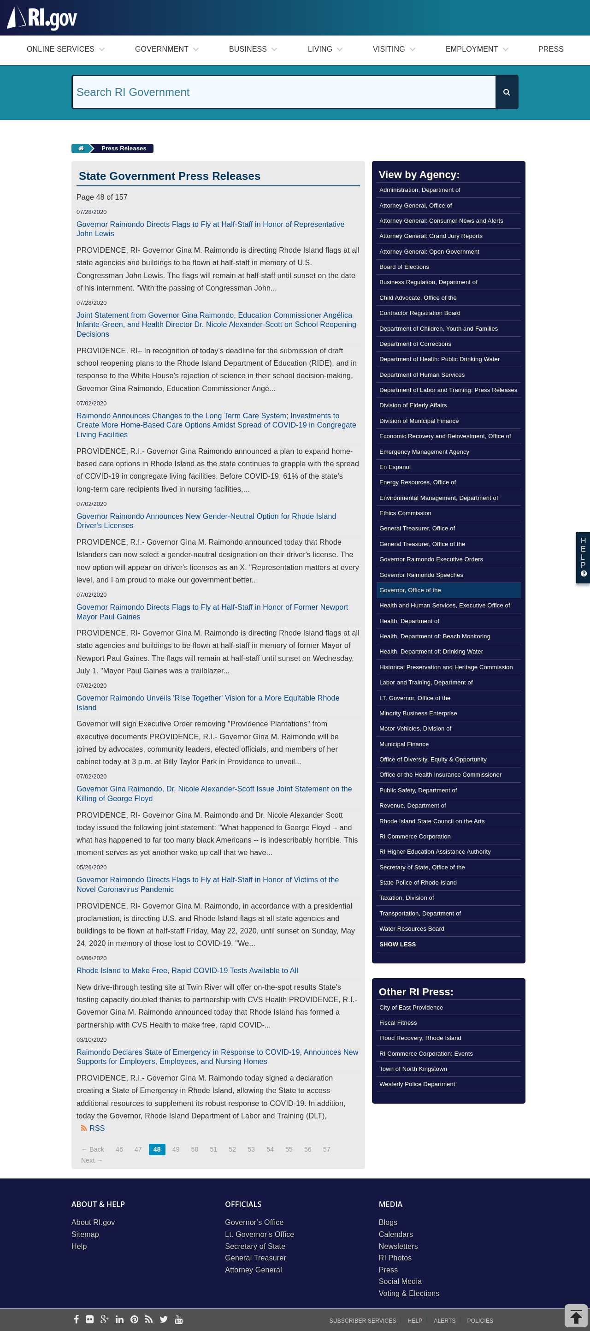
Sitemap (85, 1234)
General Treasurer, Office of (417, 528)
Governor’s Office (254, 1222)
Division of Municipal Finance (419, 420)
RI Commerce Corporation (415, 836)
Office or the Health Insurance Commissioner (440, 774)
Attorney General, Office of (415, 205)
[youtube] (179, 1320)
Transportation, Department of (420, 913)
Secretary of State (255, 1246)
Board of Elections (404, 266)
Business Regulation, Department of (428, 282)
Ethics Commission (405, 513)
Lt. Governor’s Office (259, 1234)
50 (195, 1149)
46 (119, 1149)
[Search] (507, 92)
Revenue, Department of (412, 805)
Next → (92, 1160)
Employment (472, 49)
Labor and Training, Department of (426, 682)
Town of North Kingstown (413, 1068)
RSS (97, 1128)
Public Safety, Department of (418, 790)
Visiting (389, 49)
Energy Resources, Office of (417, 482)
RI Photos (395, 1258)
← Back (92, 1149)
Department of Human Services (422, 374)
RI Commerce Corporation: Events (426, 1053)
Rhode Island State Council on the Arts (432, 821)
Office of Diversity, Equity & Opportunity (433, 759)
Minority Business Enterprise (418, 713)
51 (214, 1149)
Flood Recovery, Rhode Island (420, 1037)
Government (162, 49)
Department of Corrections (415, 343)
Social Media (400, 1281)
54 (270, 1149)
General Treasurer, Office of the (422, 544)
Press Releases (124, 148)
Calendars (396, 1234)
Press (551, 49)
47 (138, 1149)
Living (320, 49)
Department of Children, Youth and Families (438, 328)
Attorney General (253, 1270)
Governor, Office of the (410, 590)
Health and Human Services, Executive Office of (444, 605)
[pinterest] (134, 1320)
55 (289, 1149)
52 (232, 1149)
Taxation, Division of (406, 897)
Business (248, 49)
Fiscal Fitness (398, 1022)
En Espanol (395, 466)
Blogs (388, 1222)
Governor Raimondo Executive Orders (431, 559)
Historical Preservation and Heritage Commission (446, 667)
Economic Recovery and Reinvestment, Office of (445, 436)
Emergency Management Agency (424, 451)
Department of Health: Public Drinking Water (439, 359)
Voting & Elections (409, 1293)
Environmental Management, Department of (438, 497)
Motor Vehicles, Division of (415, 728)
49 (176, 1149)
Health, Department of (409, 621)
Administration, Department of (419, 189)
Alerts (444, 1321)
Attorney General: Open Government (429, 251)
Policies (480, 1321)
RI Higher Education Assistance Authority (435, 851)
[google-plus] (104, 1320)
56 (308, 1149)
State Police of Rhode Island (418, 882)
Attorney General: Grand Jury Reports (431, 235)
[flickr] (90, 1320)
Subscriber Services (363, 1321)
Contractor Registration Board (419, 312)
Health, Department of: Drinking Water (431, 651)
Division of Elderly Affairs (413, 405)
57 (326, 1149)
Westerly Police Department (417, 1084)
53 (251, 1149)
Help (79, 1246)
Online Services (60, 49)
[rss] (149, 1320)
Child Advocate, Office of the (418, 297)
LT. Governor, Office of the (414, 698)
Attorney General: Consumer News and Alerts (441, 220)
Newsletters (398, 1246)
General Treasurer (255, 1258)
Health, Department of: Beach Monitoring (434, 636)
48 (157, 1149)
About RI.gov (93, 1222)
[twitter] (163, 1320)
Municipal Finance (404, 744)
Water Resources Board (411, 928)
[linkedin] (120, 1320)
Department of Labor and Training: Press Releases (448, 389)
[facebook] (76, 1320)
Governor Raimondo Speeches (421, 574)
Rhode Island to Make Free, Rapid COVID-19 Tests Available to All (187, 970)
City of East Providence (411, 1007)
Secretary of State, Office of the (422, 867)
